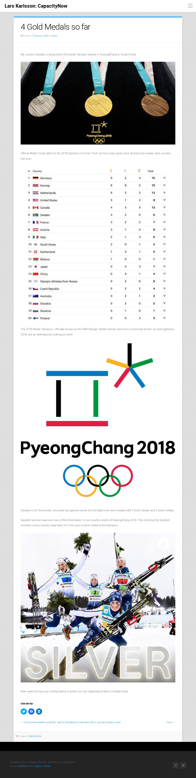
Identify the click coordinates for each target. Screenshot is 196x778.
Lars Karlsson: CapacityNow (36, 6)
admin (54, 35)
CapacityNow (34, 736)
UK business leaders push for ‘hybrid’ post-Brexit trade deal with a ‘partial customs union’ (71, 722)
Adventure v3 (23, 766)
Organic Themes (41, 766)
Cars (169, 722)
